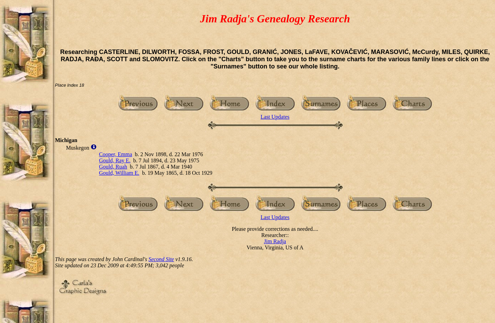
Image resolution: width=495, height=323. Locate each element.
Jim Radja (275, 241)
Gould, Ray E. (115, 160)
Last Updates (275, 117)
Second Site (161, 259)
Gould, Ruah (113, 167)
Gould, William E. (119, 173)
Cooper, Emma (115, 154)
